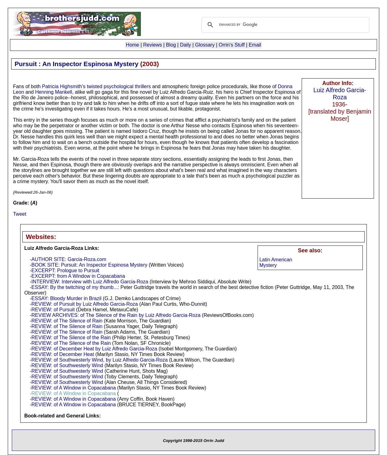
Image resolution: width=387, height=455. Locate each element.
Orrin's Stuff (232, 44)
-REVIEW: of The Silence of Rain (66, 320)
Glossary (205, 44)
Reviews (152, 44)
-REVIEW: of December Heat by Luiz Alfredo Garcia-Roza (93, 348)
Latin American (275, 259)
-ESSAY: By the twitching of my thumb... (74, 287)
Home (132, 44)
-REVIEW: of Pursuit (52, 309)
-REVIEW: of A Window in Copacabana (73, 387)
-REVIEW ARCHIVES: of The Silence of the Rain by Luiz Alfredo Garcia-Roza (115, 315)
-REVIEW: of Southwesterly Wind (66, 365)
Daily (185, 44)
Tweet (19, 214)
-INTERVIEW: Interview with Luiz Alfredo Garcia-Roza (89, 281)
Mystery (268, 265)
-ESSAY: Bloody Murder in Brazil (65, 298)
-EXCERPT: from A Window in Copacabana (77, 276)
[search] (284, 25)
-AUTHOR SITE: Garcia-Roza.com (68, 259)
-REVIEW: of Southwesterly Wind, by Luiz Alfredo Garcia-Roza (99, 360)
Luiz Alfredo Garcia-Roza (339, 94)
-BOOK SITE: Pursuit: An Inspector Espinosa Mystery (88, 265)
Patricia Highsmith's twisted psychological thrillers (96, 86)
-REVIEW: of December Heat (62, 354)
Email (255, 44)
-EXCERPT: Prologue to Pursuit (64, 270)
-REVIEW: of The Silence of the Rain (70, 337)
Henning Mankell (53, 92)
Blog (171, 44)
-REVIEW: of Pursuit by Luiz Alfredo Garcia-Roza (84, 304)
